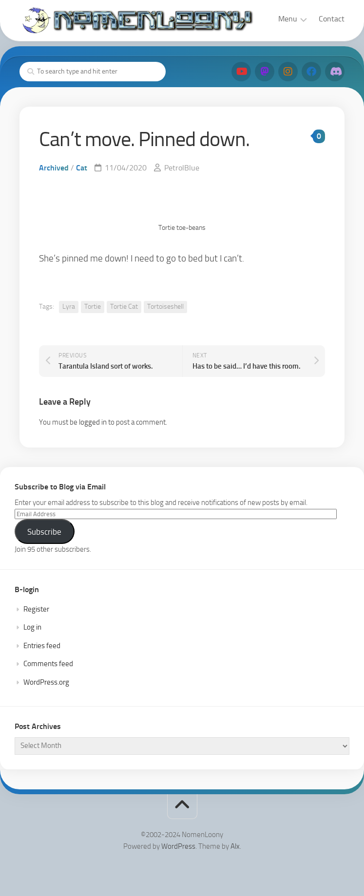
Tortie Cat (124, 306)
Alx (235, 846)
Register (36, 609)
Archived (54, 167)
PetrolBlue (181, 167)
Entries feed (41, 645)
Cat (81, 167)
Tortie (92, 306)
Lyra (68, 306)
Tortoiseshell (165, 306)
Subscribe (44, 532)
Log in (32, 627)
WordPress (178, 846)
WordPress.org (46, 682)
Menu (287, 18)
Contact (332, 18)
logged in (93, 422)
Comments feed (48, 663)
